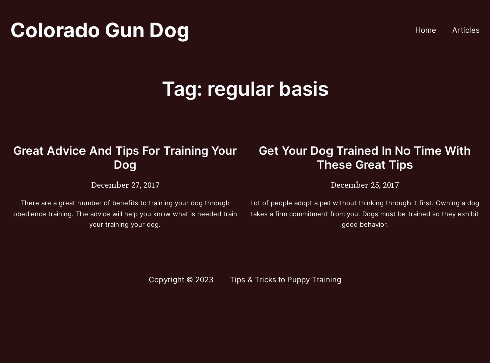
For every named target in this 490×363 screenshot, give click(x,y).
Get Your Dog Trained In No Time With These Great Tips (365, 158)
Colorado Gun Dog (99, 30)
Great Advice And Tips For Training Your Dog (125, 158)
